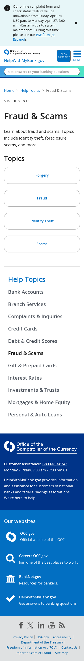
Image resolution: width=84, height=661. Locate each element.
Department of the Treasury (42, 642)
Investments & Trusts (33, 390)
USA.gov (43, 637)
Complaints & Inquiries (35, 316)
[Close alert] (76, 23)
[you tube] (51, 626)
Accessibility (62, 637)
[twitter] (30, 626)
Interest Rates (25, 377)
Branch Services (27, 304)
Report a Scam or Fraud (33, 653)
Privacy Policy (23, 637)
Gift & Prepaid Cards (32, 365)
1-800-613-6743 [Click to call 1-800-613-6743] (54, 464)
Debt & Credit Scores (32, 341)
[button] (64, 56)
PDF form (43, 35)
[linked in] (41, 626)
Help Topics (26, 279)
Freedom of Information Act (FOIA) (31, 647)
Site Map (61, 653)
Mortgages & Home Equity (39, 402)
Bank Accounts (26, 292)
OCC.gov (27, 533)
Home (9, 90)
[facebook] (21, 626)
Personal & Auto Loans (35, 414)
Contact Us (69, 647)
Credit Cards (23, 328)
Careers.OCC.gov (33, 555)
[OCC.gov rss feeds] (62, 626)
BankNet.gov (30, 576)
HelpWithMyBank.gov (37, 597)
